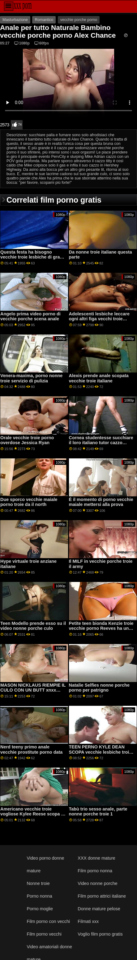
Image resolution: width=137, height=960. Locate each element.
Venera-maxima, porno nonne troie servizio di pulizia (31, 378)
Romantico (44, 20)
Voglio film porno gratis (100, 934)
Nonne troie (38, 883)
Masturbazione (15, 20)
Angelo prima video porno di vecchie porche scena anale (30, 316)
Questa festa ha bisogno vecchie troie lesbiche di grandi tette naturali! (33, 257)
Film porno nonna (95, 870)
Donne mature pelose (99, 908)
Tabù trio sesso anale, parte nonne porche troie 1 (98, 811)
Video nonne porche (97, 883)
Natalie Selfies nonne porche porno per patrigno (99, 688)
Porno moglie (40, 908)
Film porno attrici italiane (102, 896)
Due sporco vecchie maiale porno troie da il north (28, 502)
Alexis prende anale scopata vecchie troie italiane (99, 378)
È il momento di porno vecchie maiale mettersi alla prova (101, 502)
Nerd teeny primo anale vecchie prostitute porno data (31, 749)
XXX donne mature (96, 858)
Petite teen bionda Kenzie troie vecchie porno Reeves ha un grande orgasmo (101, 628)
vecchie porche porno (78, 20)
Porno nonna (39, 896)
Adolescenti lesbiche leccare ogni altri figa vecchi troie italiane (99, 318)
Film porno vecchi (44, 934)
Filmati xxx (88, 921)
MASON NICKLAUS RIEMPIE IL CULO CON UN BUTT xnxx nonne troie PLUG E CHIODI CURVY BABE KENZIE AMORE (33, 693)
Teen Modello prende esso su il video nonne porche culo (33, 626)
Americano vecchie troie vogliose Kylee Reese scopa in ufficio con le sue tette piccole (32, 814)
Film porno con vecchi (48, 921)
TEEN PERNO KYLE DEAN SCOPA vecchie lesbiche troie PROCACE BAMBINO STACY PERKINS (100, 754)
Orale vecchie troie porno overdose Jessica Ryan (27, 440)
